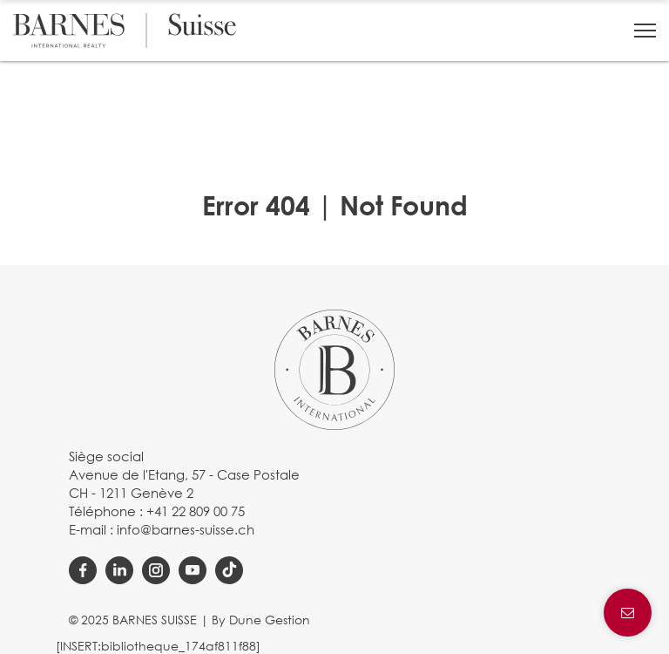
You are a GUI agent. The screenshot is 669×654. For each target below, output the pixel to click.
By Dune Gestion (261, 619)
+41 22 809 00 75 (195, 511)
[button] (645, 30)
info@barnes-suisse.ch (185, 529)
